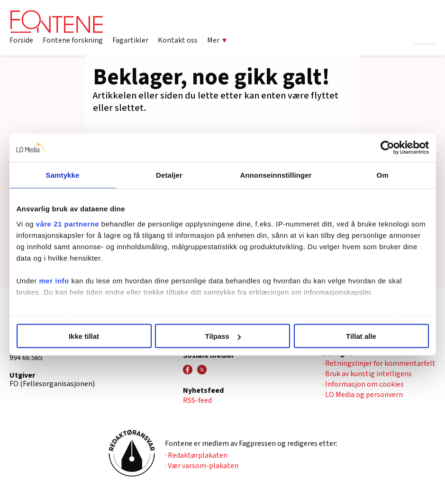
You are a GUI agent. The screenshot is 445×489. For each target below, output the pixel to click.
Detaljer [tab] (169, 175)
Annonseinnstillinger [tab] (275, 175)
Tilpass (223, 336)
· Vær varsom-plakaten (201, 466)
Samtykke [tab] (63, 175)
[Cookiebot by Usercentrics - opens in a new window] (387, 148)
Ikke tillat (84, 336)
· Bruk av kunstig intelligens (367, 374)
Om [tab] (382, 175)
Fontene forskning (73, 40)
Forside (21, 40)
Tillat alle (361, 336)
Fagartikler (130, 40)
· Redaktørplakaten (196, 455)
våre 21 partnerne (68, 223)
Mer (217, 40)
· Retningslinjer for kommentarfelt (379, 363)
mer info (54, 280)
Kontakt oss (178, 40)
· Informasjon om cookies (363, 384)
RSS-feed (197, 400)
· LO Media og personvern (362, 394)
